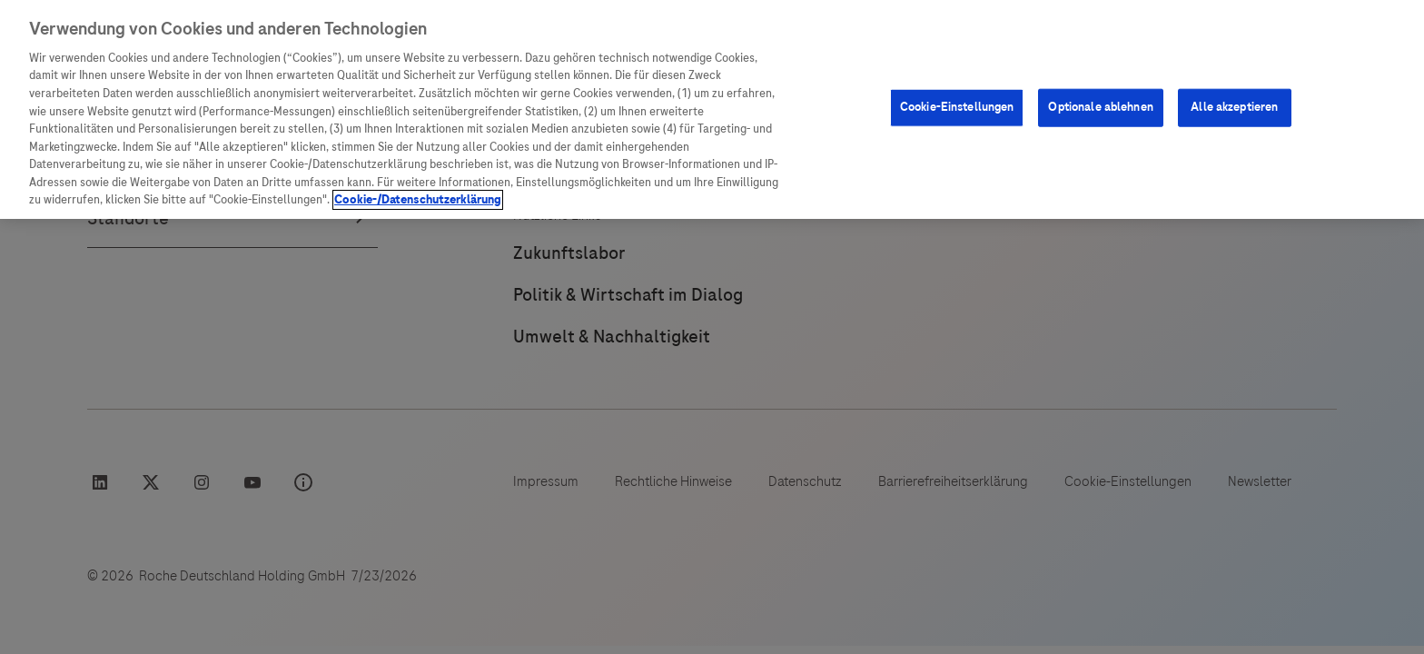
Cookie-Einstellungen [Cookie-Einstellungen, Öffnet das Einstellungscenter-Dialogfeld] (957, 107)
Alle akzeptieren (1234, 107)
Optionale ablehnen (1100, 107)
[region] (712, 109)
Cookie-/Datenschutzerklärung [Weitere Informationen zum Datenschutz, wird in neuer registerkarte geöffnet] (417, 200)
